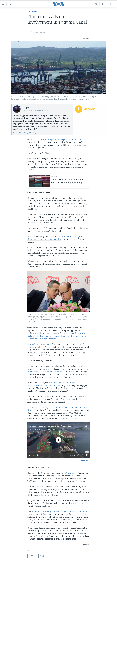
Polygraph (32, 11)
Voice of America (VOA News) (43, 429)
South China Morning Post (39, 344)
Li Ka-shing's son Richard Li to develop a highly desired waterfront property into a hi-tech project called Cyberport (56, 336)
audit (81, 214)
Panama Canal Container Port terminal (44, 372)
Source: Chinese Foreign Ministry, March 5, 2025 (29, 133)
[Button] (86, 38)
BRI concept (69, 473)
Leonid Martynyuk (37, 28)
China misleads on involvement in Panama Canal (51, 426)
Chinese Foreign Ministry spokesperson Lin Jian (60, 139)
